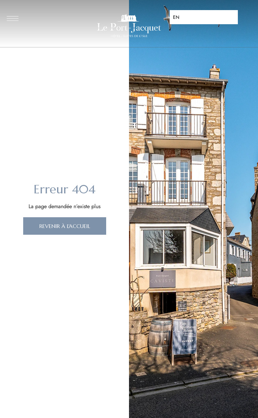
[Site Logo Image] (129, 25)
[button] (64, 226)
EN (176, 17)
